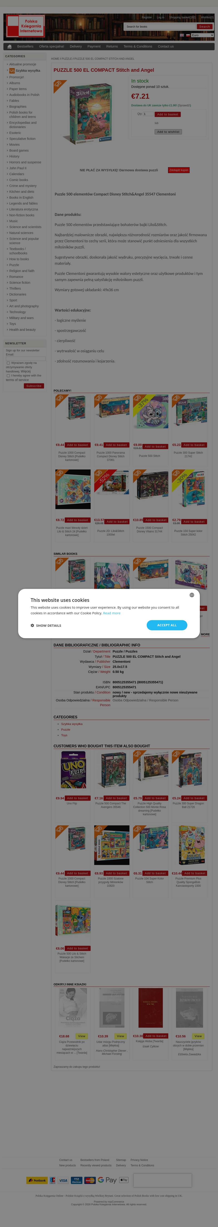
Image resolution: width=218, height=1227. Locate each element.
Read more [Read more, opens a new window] (112, 612)
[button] (46, 625)
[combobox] (192, 595)
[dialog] (109, 613)
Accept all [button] (167, 625)
